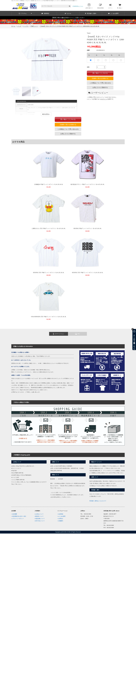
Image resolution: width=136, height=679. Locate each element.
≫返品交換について (39, 518)
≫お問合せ (60, 518)
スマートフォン (58, 334)
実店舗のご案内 (90, 13)
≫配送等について (38, 516)
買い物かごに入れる (100, 73)
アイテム (25, 13)
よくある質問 (113, 13)
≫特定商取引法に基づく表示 (18, 516)
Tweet (88, 33)
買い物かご (119, 6)
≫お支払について (38, 514)
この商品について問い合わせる (100, 83)
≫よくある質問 (61, 516)
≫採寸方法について (39, 521)
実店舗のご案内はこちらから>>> (97, 501)
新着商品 (45, 13)
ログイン (110, 6)
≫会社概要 (14, 514)
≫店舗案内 (60, 521)
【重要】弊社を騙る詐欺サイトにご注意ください (68, 17)
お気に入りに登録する (100, 87)
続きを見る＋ (46, 114)
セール (68, 13)
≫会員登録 (60, 514)
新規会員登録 (100, 6)
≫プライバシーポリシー (17, 518)
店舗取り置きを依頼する (100, 78)
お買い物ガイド (89, 6)
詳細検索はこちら (78, 6)
